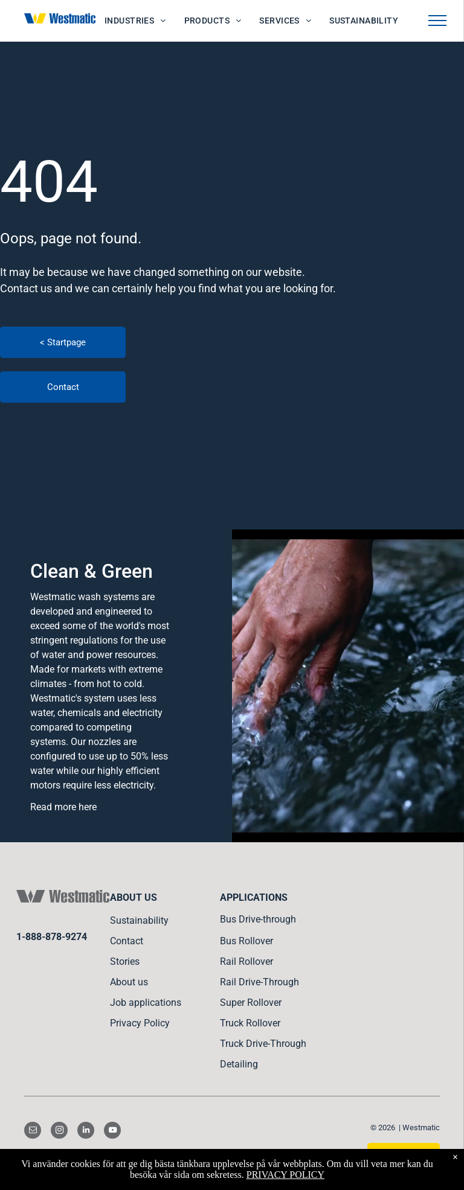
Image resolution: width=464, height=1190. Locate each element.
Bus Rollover (246, 941)
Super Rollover (251, 1002)
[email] (32, 1132)
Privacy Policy (140, 1023)
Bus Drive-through (258, 919)
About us (129, 982)
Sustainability (139, 920)
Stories (125, 961)
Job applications (145, 1002)
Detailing (239, 1064)
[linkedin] (85, 1132)
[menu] (437, 20)
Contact (126, 941)
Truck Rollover (250, 1023)
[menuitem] (135, 20)
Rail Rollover (246, 961)
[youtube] (112, 1132)
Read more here (63, 807)
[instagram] (59, 1132)
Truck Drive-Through (263, 1043)
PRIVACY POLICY (285, 1174)
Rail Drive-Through (259, 982)
